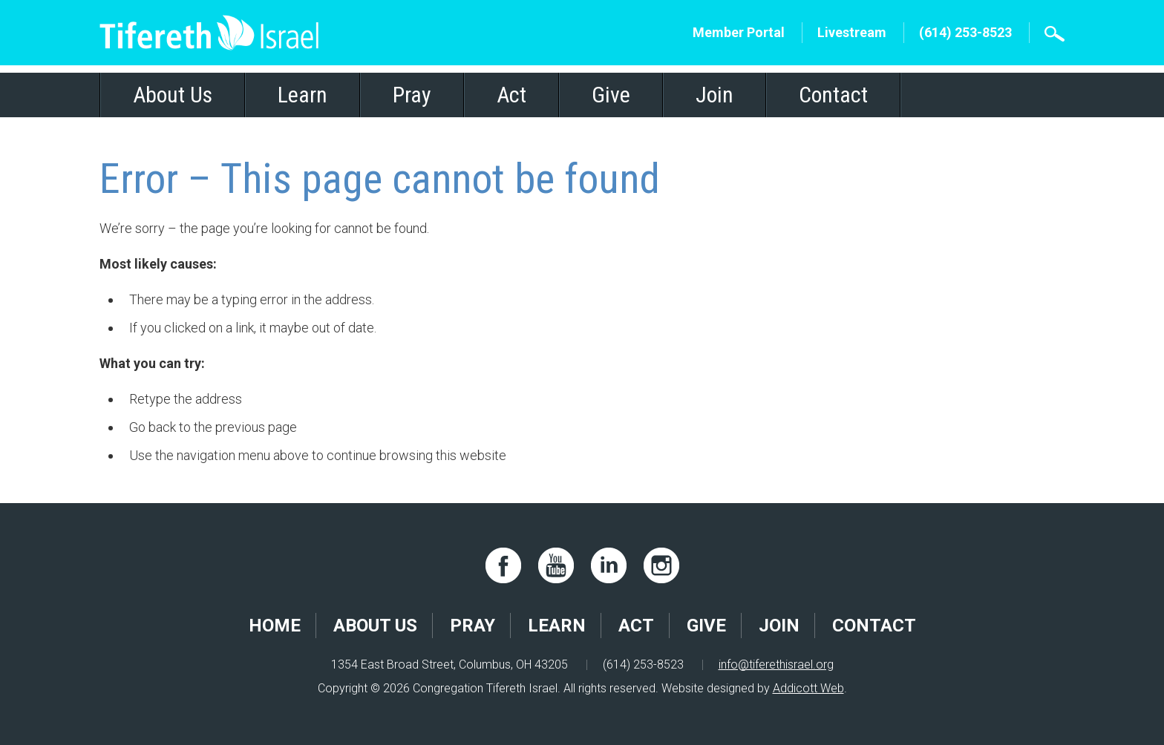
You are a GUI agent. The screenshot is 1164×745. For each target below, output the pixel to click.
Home (275, 625)
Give (611, 95)
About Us (172, 95)
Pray (412, 95)
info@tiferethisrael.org (776, 664)
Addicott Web (808, 688)
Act (511, 95)
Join (714, 95)
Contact (833, 95)
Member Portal (739, 32)
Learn (302, 95)
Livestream (851, 32)
